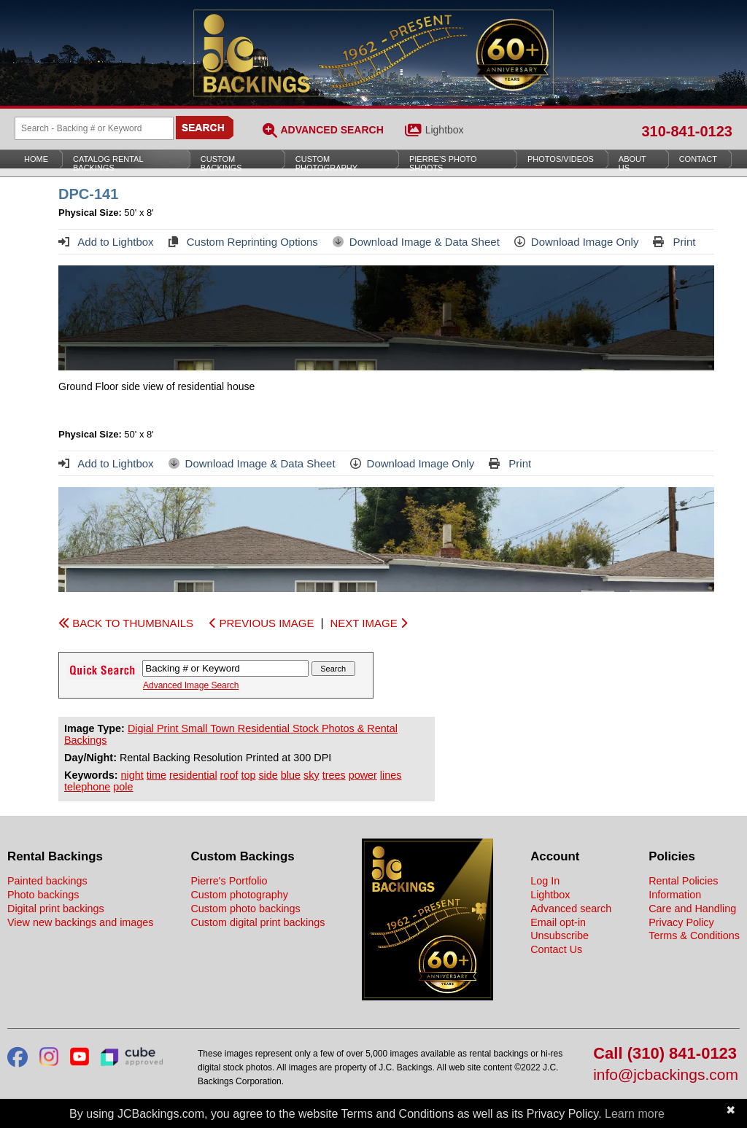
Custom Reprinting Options (243, 242)
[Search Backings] (94, 128)
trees (334, 775)
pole (123, 787)
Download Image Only (576, 242)
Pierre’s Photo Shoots (443, 163)
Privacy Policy (681, 922)
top (248, 775)
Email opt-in (558, 922)
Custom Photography (326, 163)
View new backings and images (80, 922)
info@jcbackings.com (665, 1075)
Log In (545, 881)
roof (229, 775)
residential (193, 775)
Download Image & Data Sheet (416, 242)
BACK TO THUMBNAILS (125, 623)
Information (675, 895)
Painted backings (47, 881)
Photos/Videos (560, 159)
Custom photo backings (245, 908)
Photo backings (43, 895)
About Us (632, 163)
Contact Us (556, 949)
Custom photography (239, 895)
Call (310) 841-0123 (665, 1054)
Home (36, 159)
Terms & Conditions (694, 935)
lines (391, 775)
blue (291, 775)
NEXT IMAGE (368, 623)
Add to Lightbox (106, 242)
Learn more (635, 1114)
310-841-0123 (686, 131)
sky (311, 775)
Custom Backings (221, 163)
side (267, 775)
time (156, 775)
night (132, 775)
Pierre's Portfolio (228, 881)
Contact (698, 159)
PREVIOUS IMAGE (261, 623)
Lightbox (444, 130)
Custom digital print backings (257, 922)
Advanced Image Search (191, 685)
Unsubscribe (559, 935)
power (363, 775)
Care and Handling (692, 908)
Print (674, 242)
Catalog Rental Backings (108, 163)
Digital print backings (55, 908)
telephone (87, 787)
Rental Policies (683, 881)
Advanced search (570, 908)
